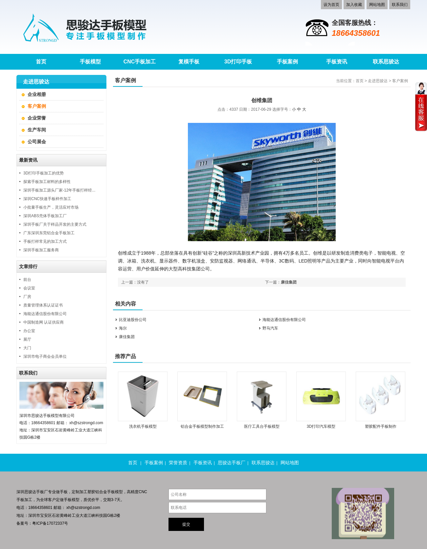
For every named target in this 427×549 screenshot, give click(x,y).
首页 (360, 81)
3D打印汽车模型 (321, 426)
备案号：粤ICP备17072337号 (42, 523)
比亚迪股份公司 (132, 319)
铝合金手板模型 (109, 492)
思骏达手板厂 (231, 462)
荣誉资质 (178, 462)
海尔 (123, 328)
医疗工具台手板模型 (262, 426)
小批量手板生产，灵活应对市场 (51, 207)
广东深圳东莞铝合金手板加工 (49, 233)
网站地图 (377, 4)
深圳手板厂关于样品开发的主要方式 (54, 224)
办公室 (29, 331)
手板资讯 (202, 462)
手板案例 (154, 462)
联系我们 (400, 4)
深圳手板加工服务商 (41, 250)
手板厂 (42, 492)
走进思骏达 (378, 81)
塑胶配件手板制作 (380, 426)
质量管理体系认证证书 (43, 305)
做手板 (62, 492)
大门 (27, 348)
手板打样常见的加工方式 (45, 241)
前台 (27, 279)
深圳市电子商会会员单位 (45, 356)
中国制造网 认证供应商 (43, 322)
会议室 (29, 288)
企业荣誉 (37, 118)
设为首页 (331, 4)
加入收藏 (354, 4)
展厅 (27, 339)
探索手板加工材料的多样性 (47, 181)
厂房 (27, 296)
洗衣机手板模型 (143, 426)
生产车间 (37, 129)
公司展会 (37, 141)
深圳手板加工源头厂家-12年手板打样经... (59, 190)
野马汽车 (270, 328)
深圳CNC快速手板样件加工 (47, 198)
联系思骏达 (263, 462)
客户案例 (37, 106)
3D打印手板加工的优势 (43, 173)
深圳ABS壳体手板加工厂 (45, 216)
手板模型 (71, 499)
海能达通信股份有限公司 (45, 313)
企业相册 (37, 94)
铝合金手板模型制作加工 (202, 426)
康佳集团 (289, 282)
